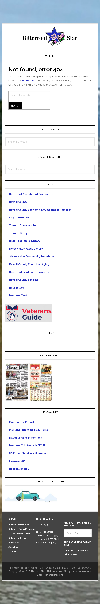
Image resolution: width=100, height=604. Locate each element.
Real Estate (16, 287)
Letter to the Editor (19, 533)
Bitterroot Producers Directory (29, 272)
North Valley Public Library (26, 248)
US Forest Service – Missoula (27, 453)
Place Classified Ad (19, 524)
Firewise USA (17, 461)
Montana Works (19, 295)
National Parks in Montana (25, 437)
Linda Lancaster (80, 571)
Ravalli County (18, 202)
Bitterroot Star (50, 36)
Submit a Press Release (21, 529)
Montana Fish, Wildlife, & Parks (28, 429)
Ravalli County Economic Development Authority (40, 209)
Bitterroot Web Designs (50, 575)
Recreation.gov (19, 468)
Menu (52, 56)
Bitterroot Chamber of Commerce (31, 194)
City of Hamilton (19, 217)
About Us (13, 547)
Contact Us (14, 551)
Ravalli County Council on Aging (29, 264)
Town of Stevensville (22, 225)
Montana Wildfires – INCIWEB (27, 445)
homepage (29, 80)
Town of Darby (18, 233)
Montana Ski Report (21, 422)
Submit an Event (17, 538)
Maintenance (54, 571)
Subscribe (13, 542)
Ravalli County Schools (23, 279)
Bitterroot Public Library (24, 240)
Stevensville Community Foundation (32, 256)
